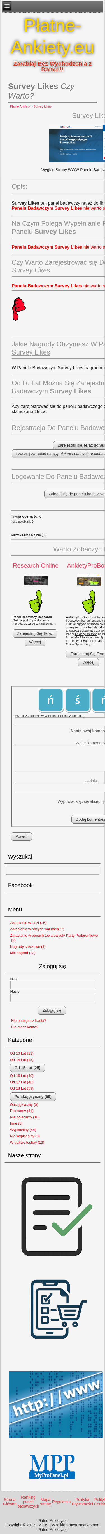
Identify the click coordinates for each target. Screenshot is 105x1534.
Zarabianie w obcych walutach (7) (37, 929)
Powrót (21, 836)
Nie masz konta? (24, 1027)
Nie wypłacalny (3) (25, 1136)
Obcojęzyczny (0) (24, 1104)
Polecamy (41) (22, 1111)
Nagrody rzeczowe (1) (28, 947)
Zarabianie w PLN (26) (28, 923)
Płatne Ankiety (20, 106)
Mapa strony (45, 1501)
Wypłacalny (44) (23, 1130)
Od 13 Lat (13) (22, 1053)
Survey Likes (42, 106)
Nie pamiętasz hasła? (28, 1020)
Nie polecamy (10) (25, 1117)
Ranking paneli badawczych (28, 1502)
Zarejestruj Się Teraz (35, 633)
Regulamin (61, 1502)
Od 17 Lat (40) (22, 1082)
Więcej (35, 642)
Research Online (36, 565)
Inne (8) (16, 1123)
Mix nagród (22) (23, 953)
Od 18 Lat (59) (22, 1088)
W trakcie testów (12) (27, 1142)
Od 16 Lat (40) (22, 1076)
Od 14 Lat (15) (22, 1060)
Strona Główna (9, 1501)
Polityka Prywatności (82, 1501)
